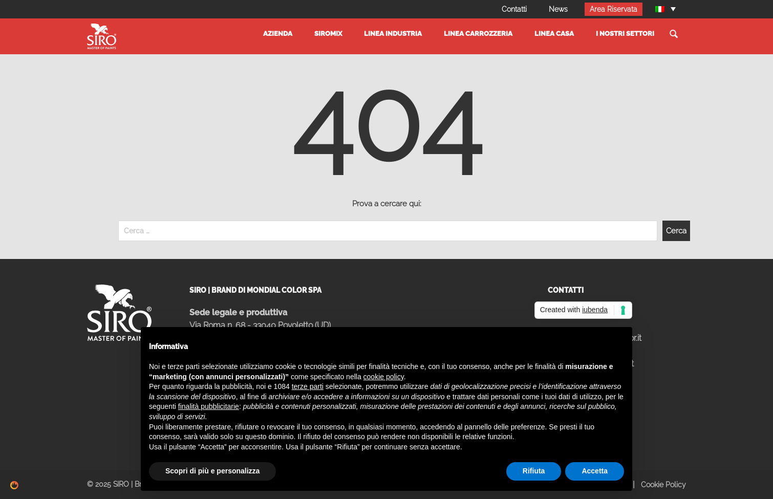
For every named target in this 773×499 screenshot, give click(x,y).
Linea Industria (393, 33)
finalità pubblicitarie (208, 406)
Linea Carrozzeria (478, 33)
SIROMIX (328, 33)
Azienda (277, 33)
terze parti (308, 386)
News (558, 9)
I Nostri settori (625, 33)
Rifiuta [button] (534, 471)
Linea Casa (554, 33)
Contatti (514, 9)
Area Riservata (613, 9)
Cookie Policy (663, 485)
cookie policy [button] (383, 377)
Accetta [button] (595, 471)
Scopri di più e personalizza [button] (212, 471)
